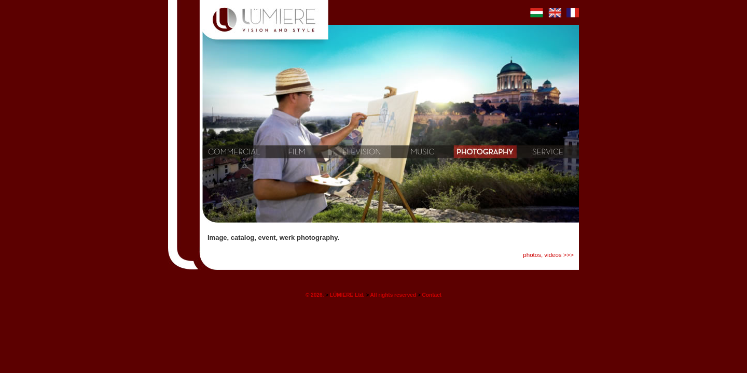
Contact (432, 295)
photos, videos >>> (548, 255)
